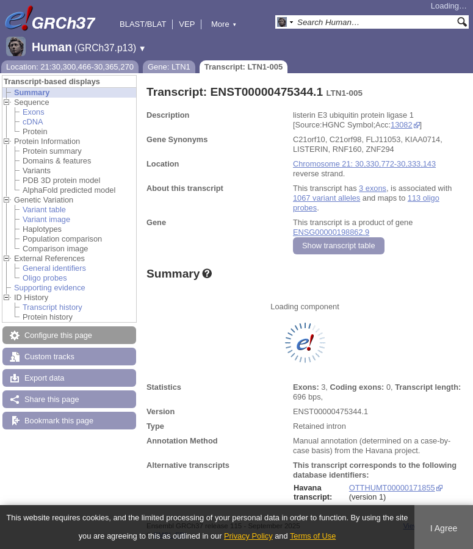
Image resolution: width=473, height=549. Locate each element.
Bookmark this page (58, 420)
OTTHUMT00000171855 (392, 487)
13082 (402, 124)
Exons (34, 112)
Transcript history (52, 307)
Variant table (44, 209)
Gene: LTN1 (169, 66)
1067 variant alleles (326, 198)
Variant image (46, 219)
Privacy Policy (248, 535)
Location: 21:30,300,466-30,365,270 (70, 66)
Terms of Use (313, 535)
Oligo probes (45, 277)
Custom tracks (49, 356)
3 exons (372, 188)
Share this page (51, 399)
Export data (44, 377)
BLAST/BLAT (143, 24)
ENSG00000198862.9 (331, 232)
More (224, 24)
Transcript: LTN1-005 (243, 66)
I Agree (444, 528)
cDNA (33, 121)
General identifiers (54, 268)
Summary (31, 92)
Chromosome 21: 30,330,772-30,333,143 (364, 163)
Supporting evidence (49, 287)
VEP (187, 24)
